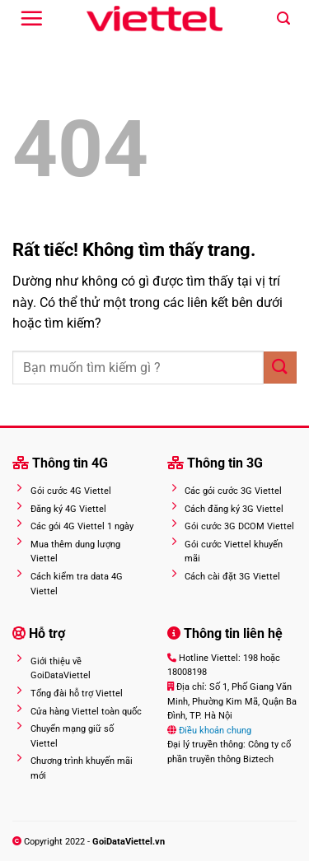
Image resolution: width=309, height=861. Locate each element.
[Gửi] (280, 367)
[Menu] (31, 18)
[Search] (283, 18)
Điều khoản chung (213, 730)
